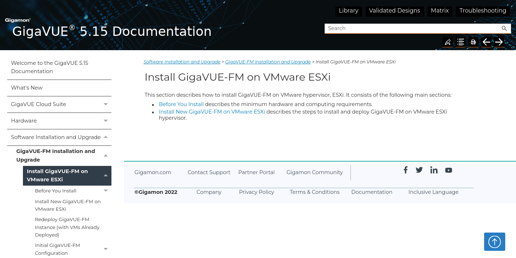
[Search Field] (418, 29)
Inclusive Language (433, 192)
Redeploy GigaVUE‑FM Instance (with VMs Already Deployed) (67, 227)
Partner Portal (256, 172)
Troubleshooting (482, 10)
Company (209, 192)
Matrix (440, 10)
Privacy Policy (256, 192)
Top (494, 241)
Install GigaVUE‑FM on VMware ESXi (69, 176)
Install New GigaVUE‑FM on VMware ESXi (68, 205)
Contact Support (209, 172)
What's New (27, 88)
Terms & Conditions (315, 192)
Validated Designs (394, 10)
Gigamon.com (152, 172)
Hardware (61, 121)
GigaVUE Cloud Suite (61, 104)
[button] (504, 29)
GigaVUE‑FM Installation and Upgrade (63, 156)
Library (348, 10)
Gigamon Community (315, 172)
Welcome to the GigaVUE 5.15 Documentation (49, 67)
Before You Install (73, 191)
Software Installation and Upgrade (61, 137)
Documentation (371, 192)
